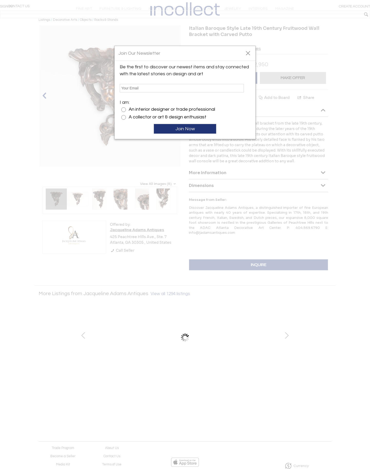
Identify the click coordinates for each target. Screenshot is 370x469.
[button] (247, 53)
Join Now (185, 128)
